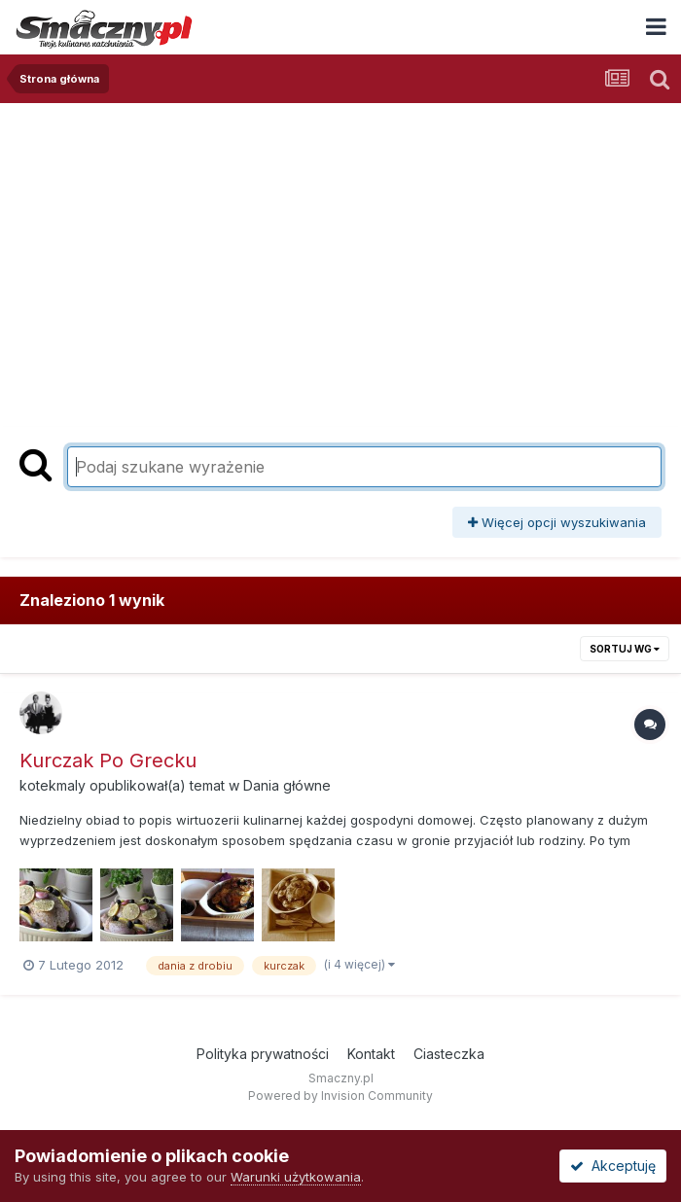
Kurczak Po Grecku (108, 760)
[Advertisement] (340, 249)
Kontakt (371, 1053)
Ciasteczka (448, 1053)
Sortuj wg (625, 648)
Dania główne (287, 785)
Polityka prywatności (263, 1053)
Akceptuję (613, 1165)
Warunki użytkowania (296, 1176)
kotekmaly (52, 785)
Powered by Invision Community (340, 1095)
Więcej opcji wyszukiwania (557, 522)
